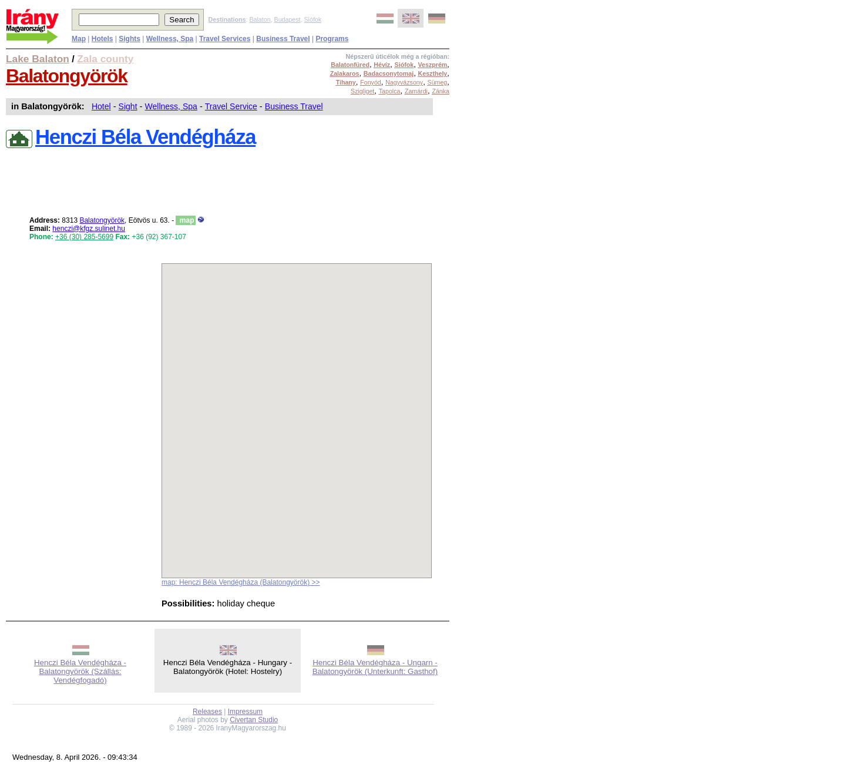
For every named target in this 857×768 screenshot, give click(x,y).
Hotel (101, 106)
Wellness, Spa (171, 106)
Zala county (105, 59)
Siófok (312, 19)
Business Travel (294, 106)
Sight (128, 106)
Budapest (287, 19)
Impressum (245, 711)
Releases (207, 711)
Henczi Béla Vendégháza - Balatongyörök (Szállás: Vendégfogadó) (80, 671)
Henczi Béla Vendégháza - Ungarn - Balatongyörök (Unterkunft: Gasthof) (375, 667)
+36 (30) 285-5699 (84, 237)
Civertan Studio (254, 720)
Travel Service (231, 106)
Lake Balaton (37, 59)
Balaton (259, 19)
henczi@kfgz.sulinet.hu (88, 228)
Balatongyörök (66, 75)
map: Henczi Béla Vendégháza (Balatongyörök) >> (241, 582)
